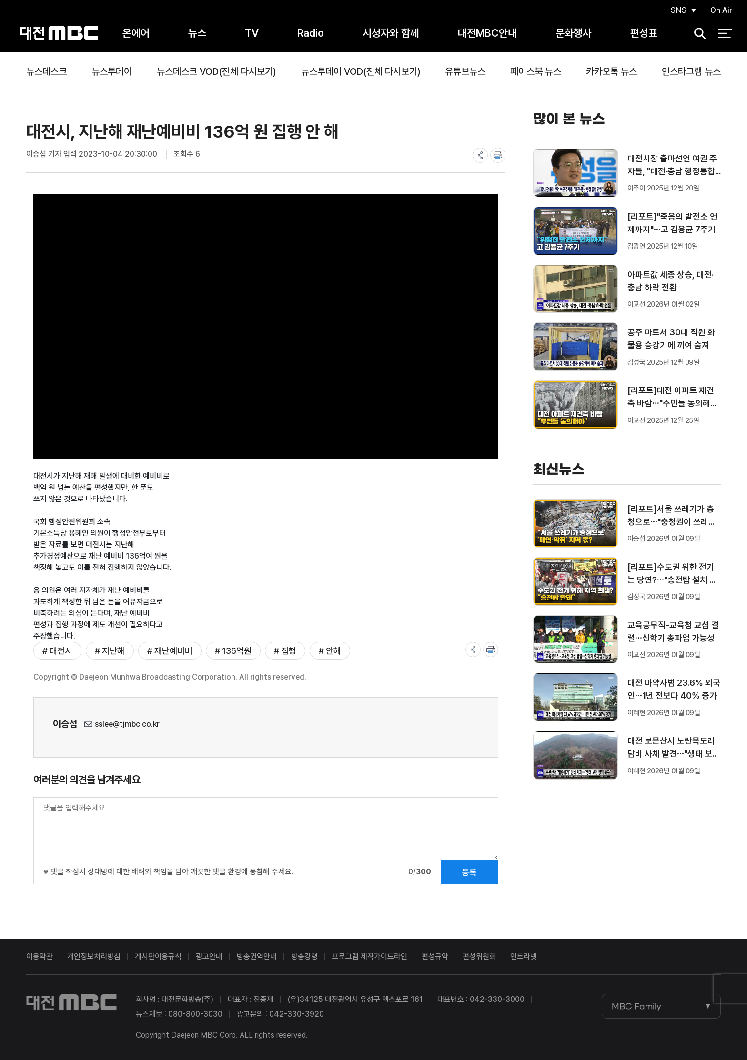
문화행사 (573, 33)
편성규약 (435, 956)
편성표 (643, 33)
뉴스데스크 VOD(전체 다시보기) (216, 71)
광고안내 (209, 956)
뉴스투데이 (111, 71)
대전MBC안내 (487, 33)
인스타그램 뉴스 (691, 71)
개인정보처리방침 (94, 956)
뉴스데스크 (46, 71)
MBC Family (636, 1006)
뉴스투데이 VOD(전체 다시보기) (361, 71)
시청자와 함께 (391, 33)
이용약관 (39, 956)
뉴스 (197, 33)
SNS (678, 10)
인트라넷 (523, 956)
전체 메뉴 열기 (725, 33)
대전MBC (59, 33)
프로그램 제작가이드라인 (369, 956)
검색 (697, 34)
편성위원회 (479, 956)
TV (252, 33)
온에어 (136, 33)
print (497, 155)
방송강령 (304, 956)
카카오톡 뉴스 (611, 71)
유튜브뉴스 (465, 71)
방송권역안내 (257, 956)
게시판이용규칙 (158, 956)
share (480, 155)
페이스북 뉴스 (535, 71)
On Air (721, 10)
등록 (469, 872)
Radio (310, 33)
